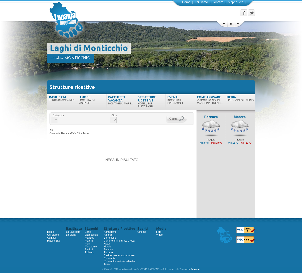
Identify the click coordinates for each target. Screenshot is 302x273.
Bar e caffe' (110, 237)
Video (159, 234)
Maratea (89, 237)
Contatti (218, 2)
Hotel (107, 243)
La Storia (71, 234)
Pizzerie (108, 252)
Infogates (195, 269)
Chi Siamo (201, 2)
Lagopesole (91, 234)
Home (186, 2)
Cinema (141, 231)
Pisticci (89, 249)
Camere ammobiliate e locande (121, 240)
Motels (107, 246)
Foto (158, 231)
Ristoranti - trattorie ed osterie (120, 261)
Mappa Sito (235, 2)
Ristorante (109, 258)
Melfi (87, 243)
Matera (89, 240)
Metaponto (91, 246)
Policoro (89, 252)
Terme (107, 264)
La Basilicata (73, 231)
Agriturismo (110, 231)
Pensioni (108, 249)
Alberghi (108, 234)
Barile (88, 231)
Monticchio (77, 58)
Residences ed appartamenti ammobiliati (126, 255)
